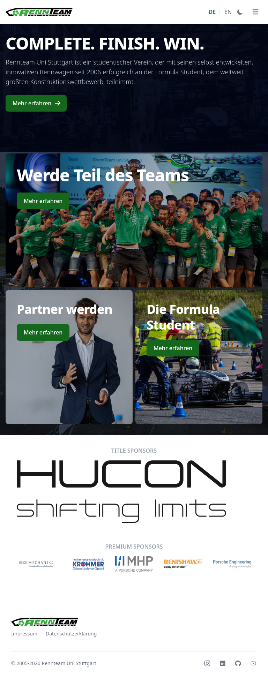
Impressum (24, 633)
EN (228, 12)
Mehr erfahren (37, 103)
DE (212, 12)
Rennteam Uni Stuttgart (69, 663)
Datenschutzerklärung (71, 633)
